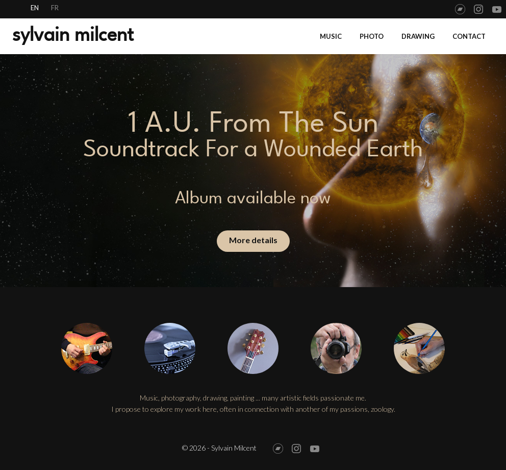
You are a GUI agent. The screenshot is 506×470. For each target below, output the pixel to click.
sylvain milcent (73, 35)
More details (253, 240)
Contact (469, 36)
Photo (372, 36)
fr (55, 8)
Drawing (418, 36)
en (35, 8)
